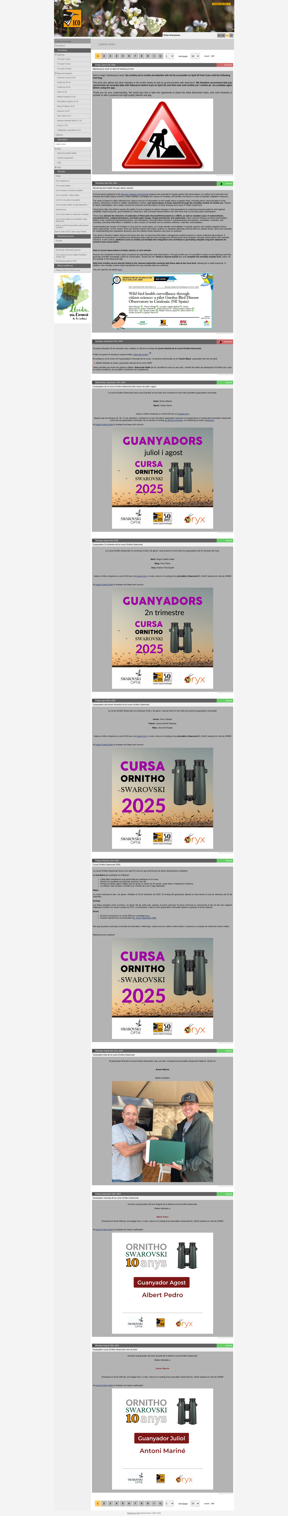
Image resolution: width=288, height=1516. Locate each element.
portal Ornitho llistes (104, 424)
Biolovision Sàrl (133, 1513)
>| (160, 56)
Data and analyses (63, 73)
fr (231, 35)
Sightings (59, 55)
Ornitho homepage (63, 41)
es (223, 35)
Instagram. (210, 420)
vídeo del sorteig (142, 354)
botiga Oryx (184, 414)
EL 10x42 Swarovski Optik (144, 918)
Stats (57, 167)
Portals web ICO (220, 4)
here (120, 269)
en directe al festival (173, 420)
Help (57, 149)
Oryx (147, 916)
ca (219, 35)
